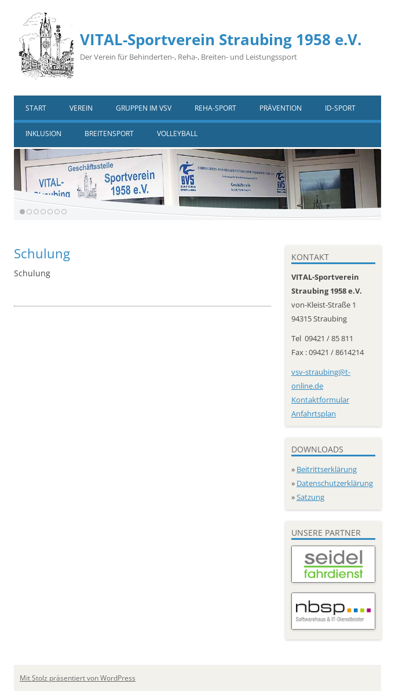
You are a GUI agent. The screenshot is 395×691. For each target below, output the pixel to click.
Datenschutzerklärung (335, 483)
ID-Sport (340, 108)
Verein (81, 108)
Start (35, 108)
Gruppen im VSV (143, 108)
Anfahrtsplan (313, 413)
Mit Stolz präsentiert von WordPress (78, 678)
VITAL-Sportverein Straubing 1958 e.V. (220, 39)
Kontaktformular (320, 399)
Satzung (310, 497)
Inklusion (43, 133)
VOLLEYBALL (177, 133)
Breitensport (109, 133)
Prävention (280, 108)
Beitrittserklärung (327, 469)
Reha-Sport (215, 108)
